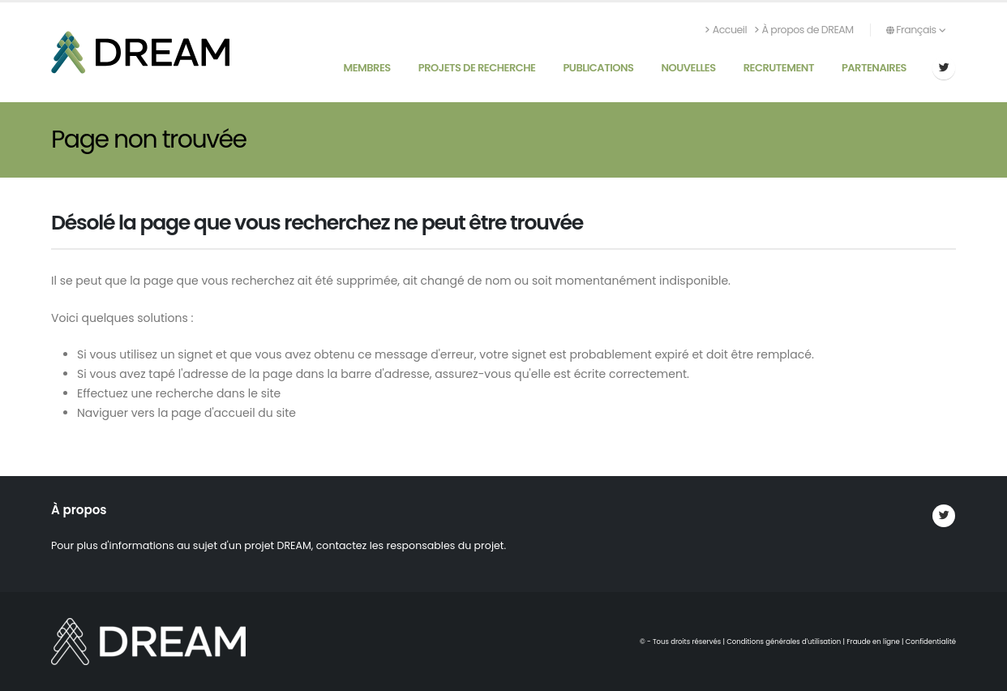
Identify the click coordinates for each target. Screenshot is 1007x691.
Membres (366, 67)
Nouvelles (688, 67)
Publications (598, 67)
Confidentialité (931, 641)
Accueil (726, 29)
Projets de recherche (477, 67)
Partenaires (874, 67)
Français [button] (915, 29)
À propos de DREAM (804, 29)
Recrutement (778, 67)
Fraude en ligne (873, 641)
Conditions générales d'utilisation (783, 641)
